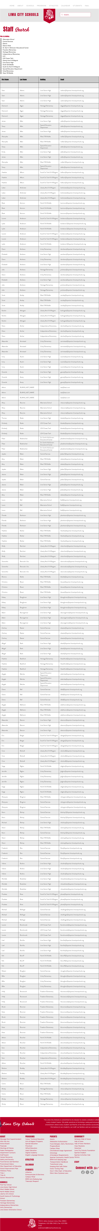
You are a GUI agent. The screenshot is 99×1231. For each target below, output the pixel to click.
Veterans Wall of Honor (82, 1139)
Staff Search (4, 1155)
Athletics (28, 1172)
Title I (2, 1173)
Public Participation (6, 1150)
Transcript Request (32, 1181)
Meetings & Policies (7, 1148)
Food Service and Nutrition (9, 1162)
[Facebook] (83, 1172)
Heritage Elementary (7, 1203)
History (77, 1157)
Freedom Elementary (7, 1201)
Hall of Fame (78, 1141)
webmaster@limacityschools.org (49, 1228)
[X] (87, 1172)
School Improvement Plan (9, 1169)
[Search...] (75, 14)
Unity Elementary (6, 1207)
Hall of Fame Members (82, 1144)
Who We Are (4, 1141)
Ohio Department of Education (10, 1166)
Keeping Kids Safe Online (58, 1166)
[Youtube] (92, 1172)
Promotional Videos (7, 1164)
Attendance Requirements (59, 1155)
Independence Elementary (9, 1205)
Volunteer (77, 1148)
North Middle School (7, 1192)
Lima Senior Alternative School (11, 1210)
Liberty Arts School (7, 1194)
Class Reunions (79, 1146)
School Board (4, 1144)
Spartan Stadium (80, 1153)
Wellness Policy (5, 1171)
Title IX (2, 1175)
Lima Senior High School (8, 1187)
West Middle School (7, 1189)
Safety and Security (7, 1160)
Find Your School (5, 1185)
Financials (3, 1146)
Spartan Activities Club (82, 1155)
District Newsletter (7, 1178)
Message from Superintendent (10, 1139)
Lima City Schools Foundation (84, 1150)
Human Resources (6, 1157)
